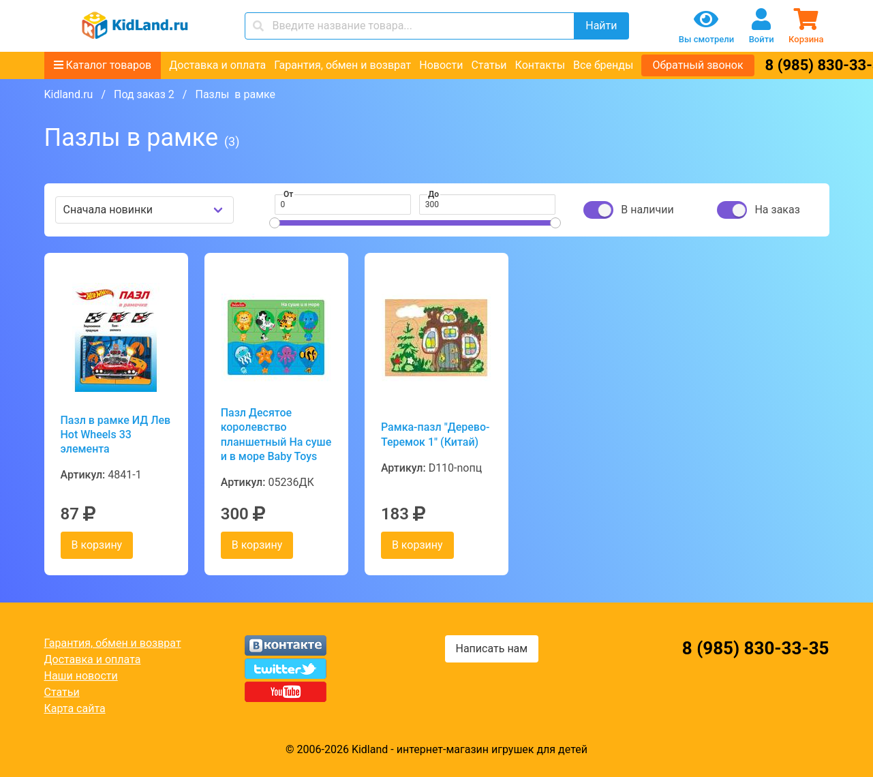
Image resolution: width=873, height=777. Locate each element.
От (288, 194)
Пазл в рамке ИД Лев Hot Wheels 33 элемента (116, 435)
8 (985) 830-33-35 (755, 648)
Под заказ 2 (144, 94)
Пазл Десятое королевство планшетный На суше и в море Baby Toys (276, 434)
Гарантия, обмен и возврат (342, 65)
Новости (441, 65)
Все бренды (603, 65)
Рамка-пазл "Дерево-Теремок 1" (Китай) (435, 434)
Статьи (488, 65)
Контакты (540, 65)
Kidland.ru (68, 94)
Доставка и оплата (217, 65)
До (433, 194)
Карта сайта (75, 708)
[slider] (274, 222)
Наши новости (81, 675)
